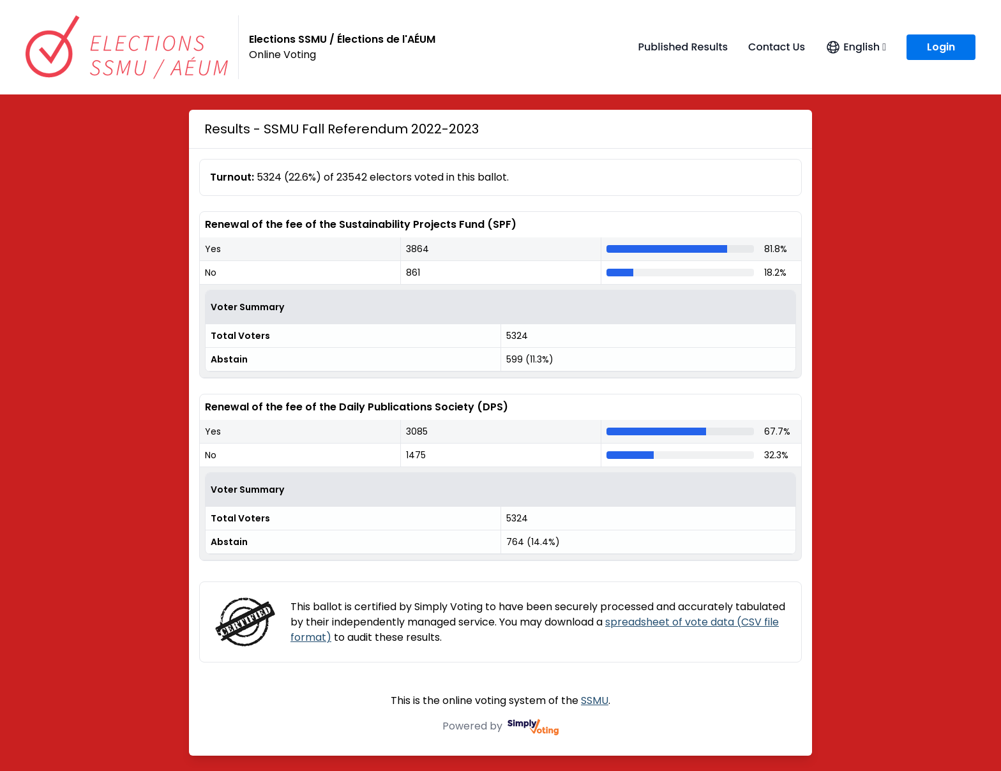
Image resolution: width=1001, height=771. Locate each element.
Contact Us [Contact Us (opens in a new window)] (776, 47)
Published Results (683, 47)
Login (941, 47)
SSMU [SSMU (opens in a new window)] (594, 700)
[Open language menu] (855, 47)
